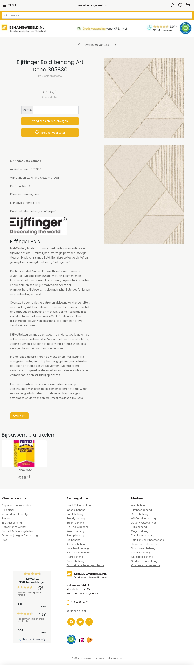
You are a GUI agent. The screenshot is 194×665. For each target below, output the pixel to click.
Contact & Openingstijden (17, 531)
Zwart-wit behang (78, 548)
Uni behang (73, 540)
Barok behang (75, 514)
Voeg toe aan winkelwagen (50, 121)
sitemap (114, 658)
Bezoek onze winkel (14, 527)
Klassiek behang (76, 544)
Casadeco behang (142, 557)
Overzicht (19, 416)
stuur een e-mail (77, 611)
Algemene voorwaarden (16, 505)
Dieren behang (75, 561)
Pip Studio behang (78, 527)
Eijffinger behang (141, 510)
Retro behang (75, 557)
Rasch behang (139, 514)
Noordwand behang (143, 548)
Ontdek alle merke (143, 565)
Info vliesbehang (12, 522)
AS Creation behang (143, 518)
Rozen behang (75, 531)
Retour (6, 518)
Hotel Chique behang (79, 505)
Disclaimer (8, 510)
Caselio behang (140, 552)
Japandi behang (76, 510)
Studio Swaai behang (144, 561)
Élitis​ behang (139, 527)
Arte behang (138, 505)
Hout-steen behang (78, 552)
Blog (4, 540)
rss (120, 658)
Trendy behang (76, 518)
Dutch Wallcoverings (143, 522)
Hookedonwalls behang (145, 544)
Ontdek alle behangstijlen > (85, 565)
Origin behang (139, 531)
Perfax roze (32, 203)
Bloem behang (75, 522)
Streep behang (76, 535)
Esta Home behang (142, 535)
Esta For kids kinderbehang (147, 540)
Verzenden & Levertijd (15, 514)
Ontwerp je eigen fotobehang (20, 535)
